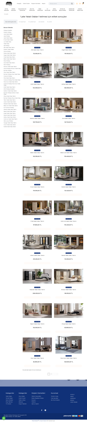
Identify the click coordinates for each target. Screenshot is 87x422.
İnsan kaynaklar (54, 398)
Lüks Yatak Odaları (8, 34)
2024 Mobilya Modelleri (9, 89)
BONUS (72, 400)
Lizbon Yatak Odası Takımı (10, 102)
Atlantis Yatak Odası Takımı (10, 109)
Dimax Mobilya (7, 51)
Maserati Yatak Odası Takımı (10, 103)
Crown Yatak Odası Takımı (10, 124)
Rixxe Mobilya (7, 61)
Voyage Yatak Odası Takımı (10, 122)
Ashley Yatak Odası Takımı (10, 117)
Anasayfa (6, 14)
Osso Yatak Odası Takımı (9, 72)
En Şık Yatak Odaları (8, 40)
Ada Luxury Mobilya (8, 121)
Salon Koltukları (9, 400)
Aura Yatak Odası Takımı (9, 62)
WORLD (72, 394)
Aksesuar (21, 402)
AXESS (72, 396)
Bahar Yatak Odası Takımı (10, 59)
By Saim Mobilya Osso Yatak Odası (12, 74)
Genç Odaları (22, 396)
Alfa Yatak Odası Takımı (9, 47)
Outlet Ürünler (22, 398)
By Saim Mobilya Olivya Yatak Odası (12, 98)
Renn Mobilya (7, 64)
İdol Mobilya (6, 45)
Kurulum (34, 400)
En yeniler (49, 21)
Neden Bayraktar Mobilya (38, 398)
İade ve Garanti (35, 403)
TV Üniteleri (8, 403)
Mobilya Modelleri (8, 30)
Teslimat (34, 402)
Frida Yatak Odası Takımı (9, 57)
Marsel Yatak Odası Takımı (10, 115)
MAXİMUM (73, 398)
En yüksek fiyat (32, 21)
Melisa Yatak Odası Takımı (10, 53)
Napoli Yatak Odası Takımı (10, 111)
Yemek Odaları (9, 398)
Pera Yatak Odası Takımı (9, 78)
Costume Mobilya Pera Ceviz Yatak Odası (12, 84)
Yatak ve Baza (22, 400)
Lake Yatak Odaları (8, 38)
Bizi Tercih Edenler (55, 400)
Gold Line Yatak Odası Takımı (10, 119)
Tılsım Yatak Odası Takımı (9, 100)
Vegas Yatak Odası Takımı (10, 55)
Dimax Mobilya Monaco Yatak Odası (12, 68)
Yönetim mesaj (54, 396)
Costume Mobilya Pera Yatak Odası (12, 80)
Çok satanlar (41, 21)
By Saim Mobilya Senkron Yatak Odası (11, 93)
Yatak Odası (6, 43)
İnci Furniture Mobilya (9, 107)
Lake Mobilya (7, 36)
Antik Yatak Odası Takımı (9, 87)
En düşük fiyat (22, 21)
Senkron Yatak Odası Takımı (10, 91)
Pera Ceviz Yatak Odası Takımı (11, 81)
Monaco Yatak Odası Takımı (10, 66)
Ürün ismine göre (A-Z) (10, 21)
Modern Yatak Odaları (9, 49)
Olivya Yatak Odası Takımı (10, 96)
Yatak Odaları (9, 396)
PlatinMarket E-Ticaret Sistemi (39, 420)
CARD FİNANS (73, 402)
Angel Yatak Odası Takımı (10, 113)
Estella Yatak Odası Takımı (10, 126)
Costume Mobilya (8, 76)
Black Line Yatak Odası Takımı (11, 105)
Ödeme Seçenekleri (36, 396)
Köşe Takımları (9, 402)
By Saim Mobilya (8, 70)
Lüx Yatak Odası (7, 41)
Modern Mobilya (7, 32)
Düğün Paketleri (23, 403)
